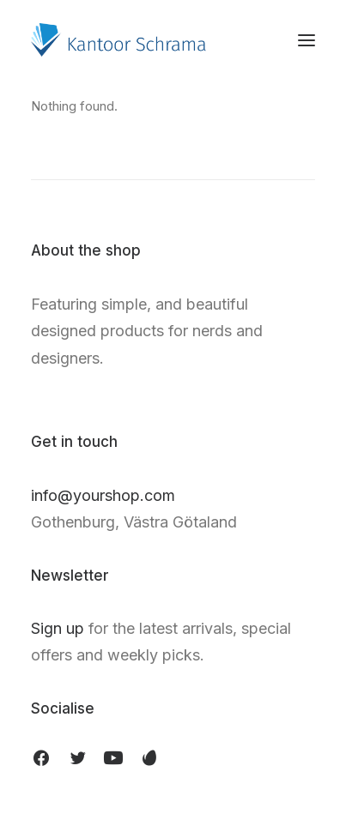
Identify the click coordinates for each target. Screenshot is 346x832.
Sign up (57, 628)
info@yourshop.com (103, 495)
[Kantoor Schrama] (122, 40)
